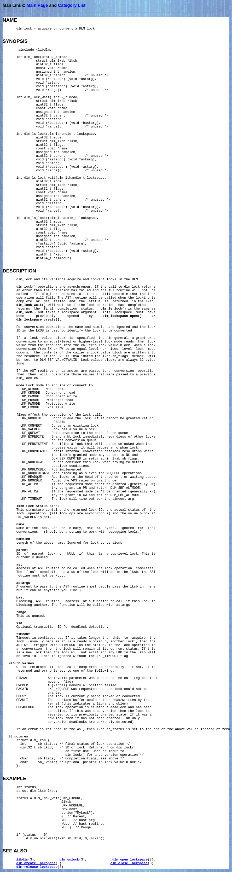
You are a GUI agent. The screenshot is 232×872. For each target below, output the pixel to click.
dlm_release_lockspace (37, 867)
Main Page (37, 5)
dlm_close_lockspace (129, 863)
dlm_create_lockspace (36, 863)
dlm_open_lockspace (130, 860)
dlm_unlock (69, 860)
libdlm (22, 860)
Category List (71, 5)
